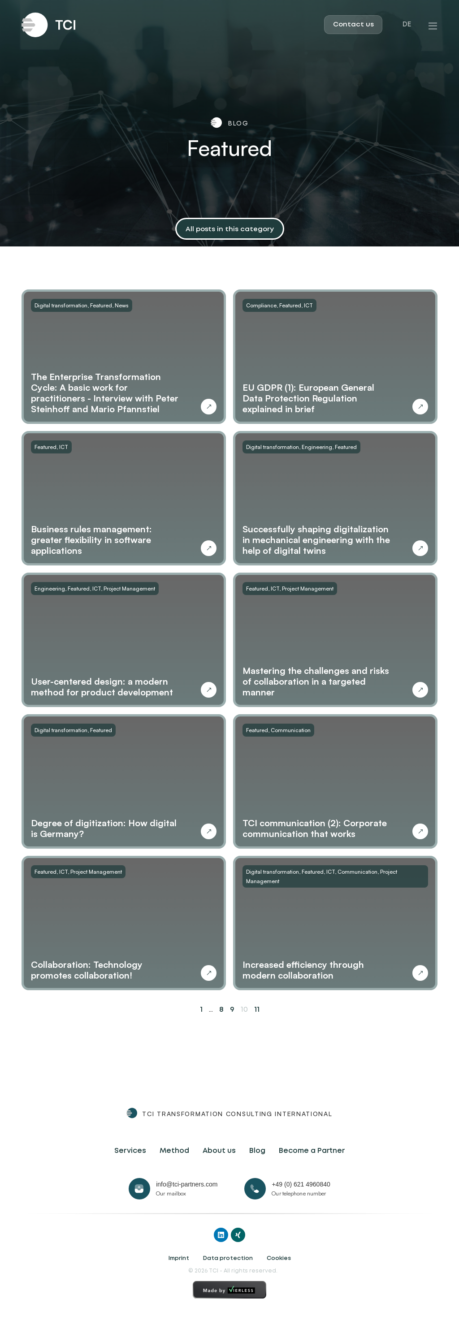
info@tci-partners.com (186, 1184)
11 (257, 1009)
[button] (229, 230)
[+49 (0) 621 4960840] (255, 1188)
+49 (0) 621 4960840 (301, 1184)
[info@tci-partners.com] (139, 1188)
